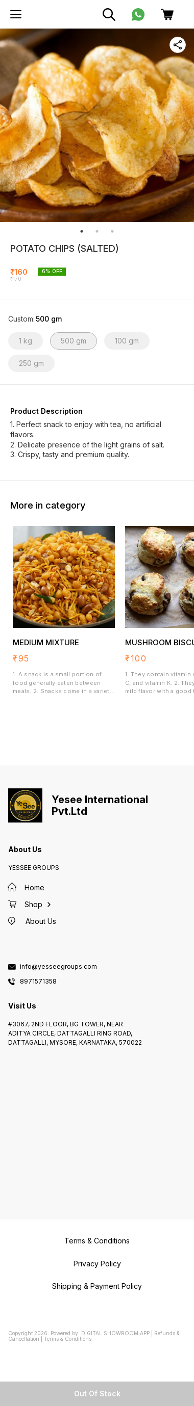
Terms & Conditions (67, 1339)
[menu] (15, 14)
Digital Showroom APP (115, 1333)
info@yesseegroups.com (58, 966)
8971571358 (38, 981)
